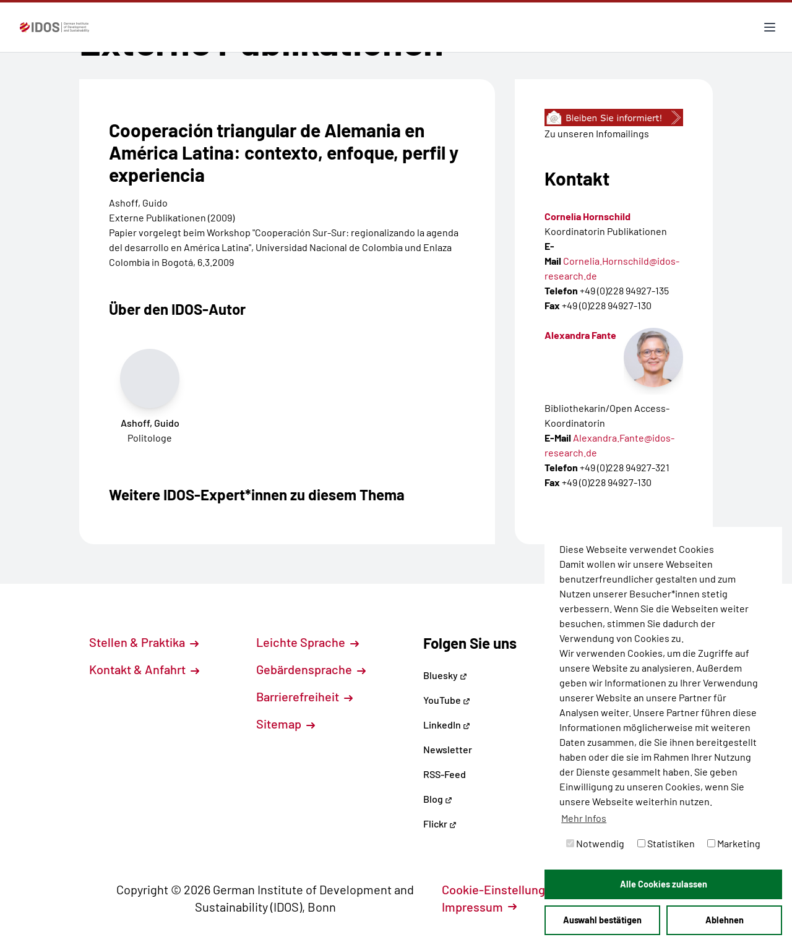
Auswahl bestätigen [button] (602, 920)
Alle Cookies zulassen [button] (663, 884)
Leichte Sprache (307, 642)
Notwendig (595, 843)
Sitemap (285, 723)
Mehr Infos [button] (583, 818)
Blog (437, 799)
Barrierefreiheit (304, 696)
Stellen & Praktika (144, 642)
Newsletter (447, 749)
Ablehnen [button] (724, 920)
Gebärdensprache (311, 669)
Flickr (440, 823)
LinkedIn (446, 724)
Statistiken (666, 843)
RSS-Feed (444, 774)
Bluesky (445, 675)
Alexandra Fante (580, 335)
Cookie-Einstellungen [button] (507, 889)
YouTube (446, 700)
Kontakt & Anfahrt (144, 669)
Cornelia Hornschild (587, 216)
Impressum (479, 906)
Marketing (733, 843)
